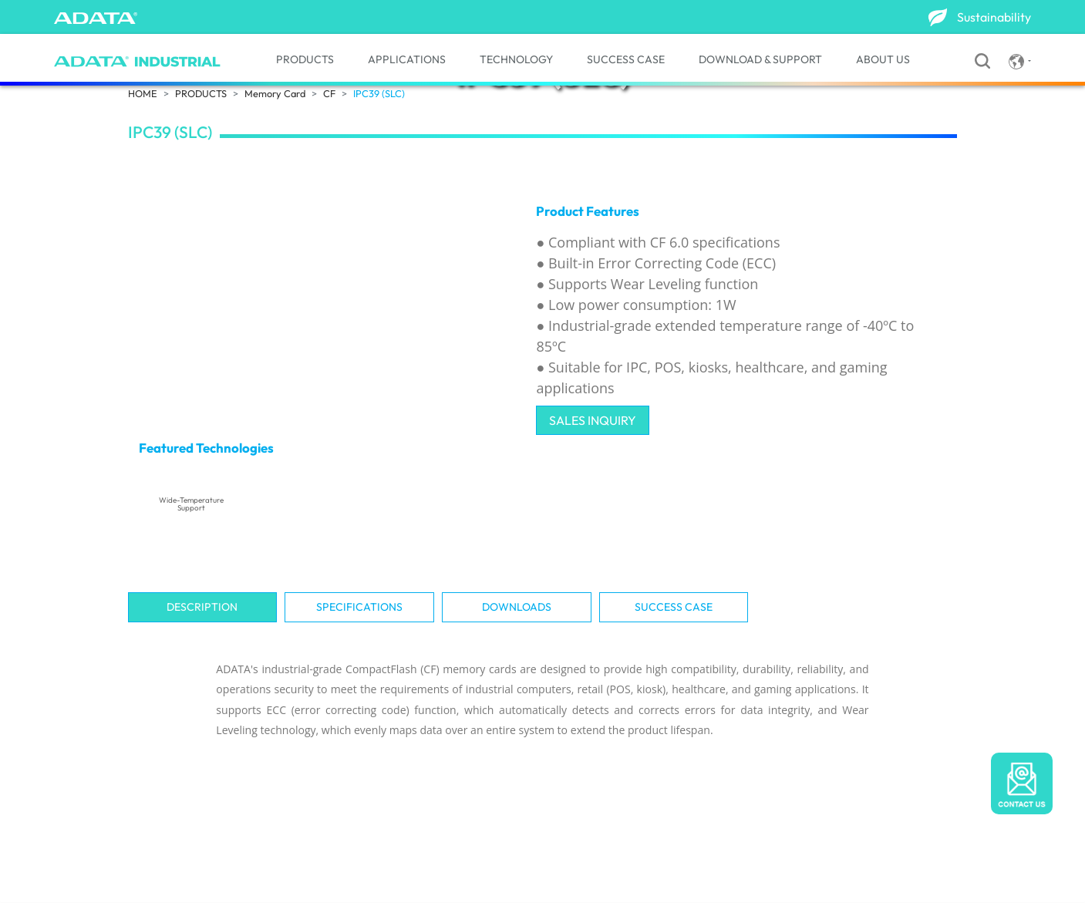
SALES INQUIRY (592, 420)
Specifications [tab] (359, 607)
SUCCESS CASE (626, 59)
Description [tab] (202, 607)
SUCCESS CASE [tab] (674, 607)
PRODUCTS (305, 59)
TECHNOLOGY (516, 59)
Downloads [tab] (516, 607)
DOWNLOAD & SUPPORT (760, 59)
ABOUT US (883, 59)
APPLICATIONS (407, 59)
